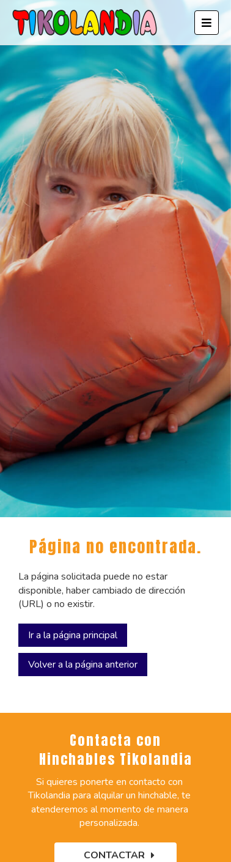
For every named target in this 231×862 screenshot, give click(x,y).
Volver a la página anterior (83, 664)
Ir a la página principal (72, 635)
